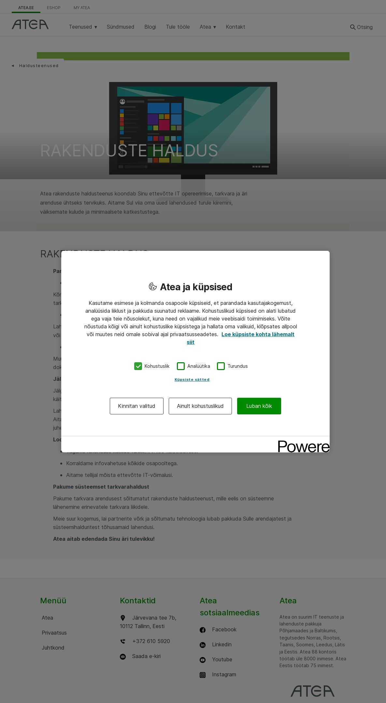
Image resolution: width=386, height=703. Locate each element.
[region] (195, 351)
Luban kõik (259, 405)
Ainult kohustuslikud (200, 405)
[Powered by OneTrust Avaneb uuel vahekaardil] (301, 442)
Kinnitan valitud (136, 405)
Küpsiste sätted (192, 379)
